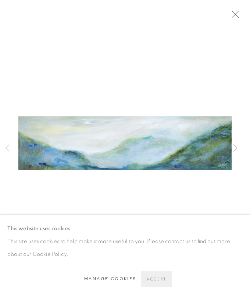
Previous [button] (7, 148)
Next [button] (235, 148)
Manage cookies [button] (110, 279)
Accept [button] (156, 279)
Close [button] (233, 16)
